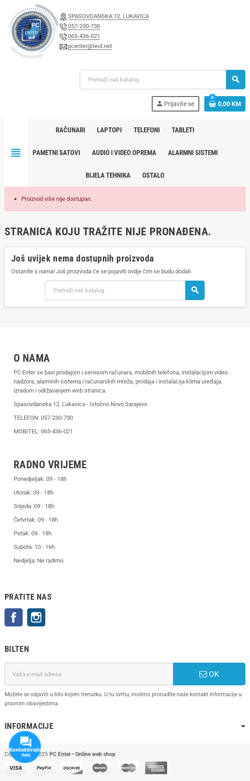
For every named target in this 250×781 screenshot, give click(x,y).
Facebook (14, 617)
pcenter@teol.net (90, 46)
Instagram (36, 617)
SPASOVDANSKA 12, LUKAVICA (108, 16)
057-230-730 (84, 26)
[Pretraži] (162, 79)
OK (209, 674)
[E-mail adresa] (89, 674)
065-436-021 (84, 36)
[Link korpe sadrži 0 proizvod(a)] (224, 104)
